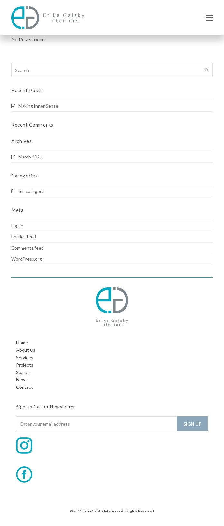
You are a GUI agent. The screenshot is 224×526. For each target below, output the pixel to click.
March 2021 (30, 156)
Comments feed (27, 248)
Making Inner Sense (38, 106)
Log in (17, 225)
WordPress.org (26, 259)
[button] (209, 18)
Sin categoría (32, 191)
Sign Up (192, 423)
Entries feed (23, 236)
